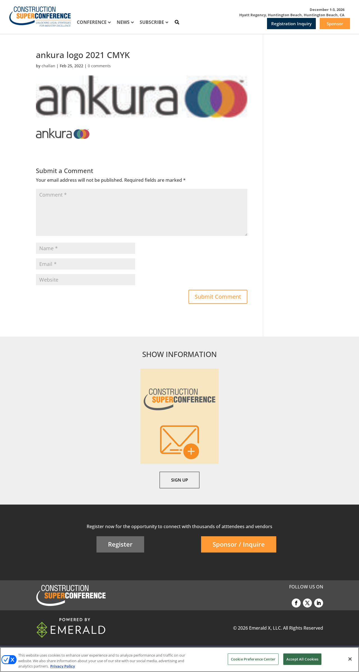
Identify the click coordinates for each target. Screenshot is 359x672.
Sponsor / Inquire (239, 544)
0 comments (99, 65)
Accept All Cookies (302, 658)
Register (120, 544)
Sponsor (335, 23)
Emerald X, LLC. (265, 628)
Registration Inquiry (291, 23)
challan (48, 65)
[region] (179, 659)
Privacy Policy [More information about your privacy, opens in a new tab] (62, 666)
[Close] (350, 659)
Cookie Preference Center (253, 658)
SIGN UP (179, 480)
